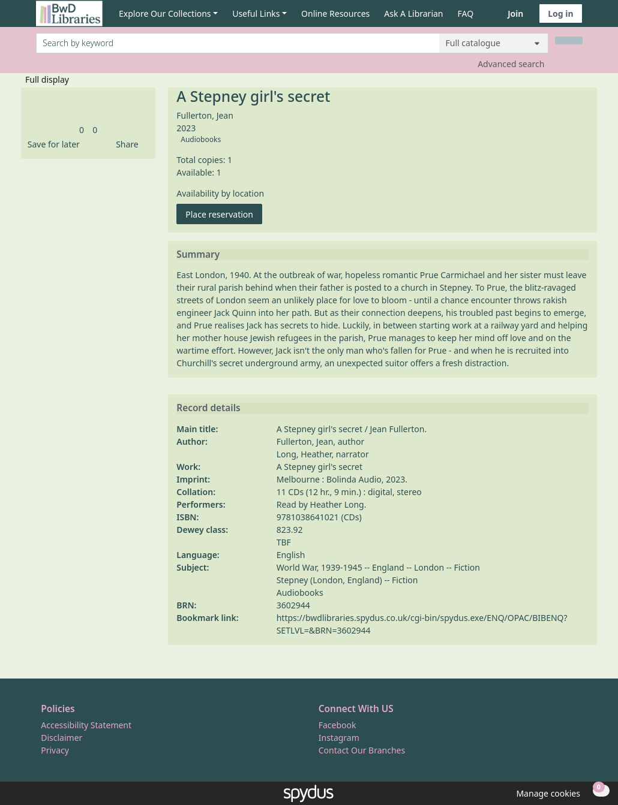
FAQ (466, 13)
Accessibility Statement (86, 725)
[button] (51, 144)
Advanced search (511, 64)
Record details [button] (208, 408)
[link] (81, 129)
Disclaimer (61, 737)
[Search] (569, 40)
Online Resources (335, 13)
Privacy (55, 750)
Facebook (337, 725)
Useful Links (256, 13)
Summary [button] (198, 254)
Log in (560, 13)
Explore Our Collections (165, 13)
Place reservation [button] (223, 213)
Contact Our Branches (362, 750)
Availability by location (220, 193)
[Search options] (493, 43)
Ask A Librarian (413, 13)
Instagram (339, 737)
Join (515, 13)
